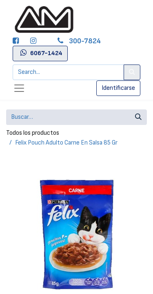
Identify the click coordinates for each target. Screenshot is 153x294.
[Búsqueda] (138, 117)
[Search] (132, 72)
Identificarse (118, 88)
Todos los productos (32, 133)
